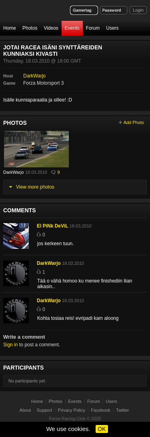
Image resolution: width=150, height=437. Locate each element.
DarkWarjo (34, 76)
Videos (51, 28)
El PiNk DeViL (52, 226)
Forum (93, 28)
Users (112, 28)
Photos (29, 28)
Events (72, 28)
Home (9, 28)
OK (102, 429)
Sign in (10, 345)
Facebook (100, 410)
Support (44, 410)
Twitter (122, 410)
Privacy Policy (71, 410)
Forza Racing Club (67, 418)
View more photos (35, 187)
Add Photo (134, 122)
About (25, 410)
